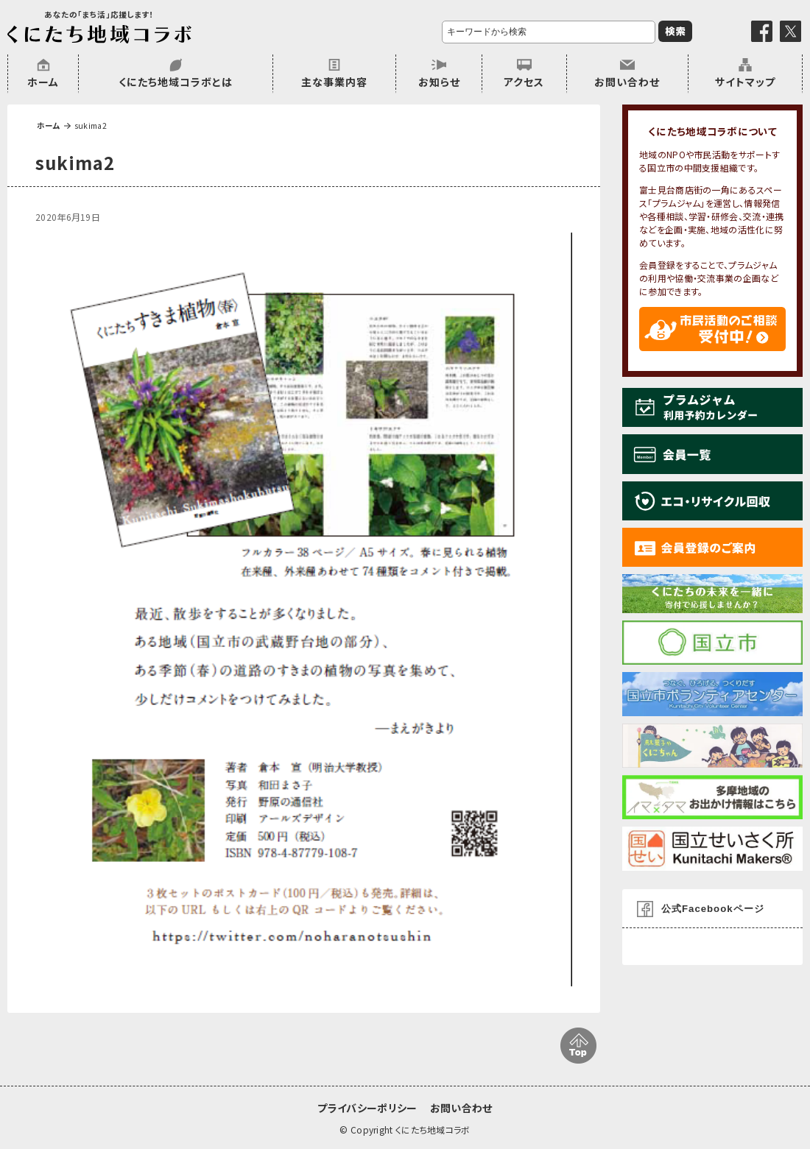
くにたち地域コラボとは (176, 81)
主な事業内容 (334, 81)
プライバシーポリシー (367, 1107)
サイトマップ (745, 81)
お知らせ (439, 81)
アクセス (524, 81)
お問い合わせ (627, 81)
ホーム (43, 81)
